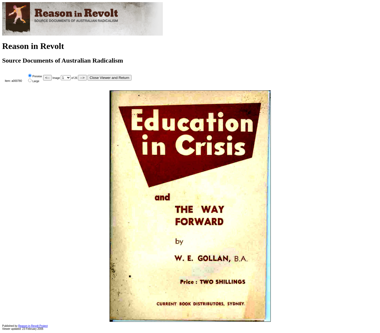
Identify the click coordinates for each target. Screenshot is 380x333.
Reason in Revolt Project (33, 325)
